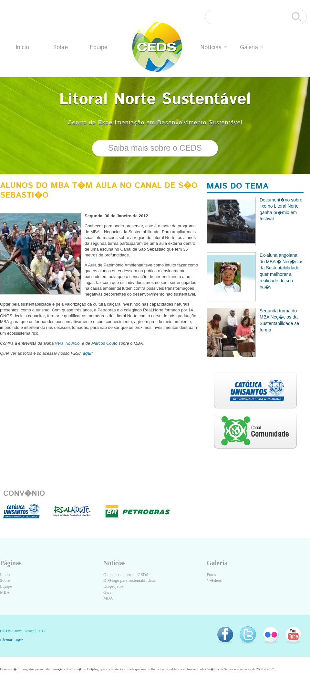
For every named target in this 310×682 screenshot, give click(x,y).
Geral (108, 592)
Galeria (251, 47)
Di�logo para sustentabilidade (129, 580)
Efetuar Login (12, 639)
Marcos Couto (104, 343)
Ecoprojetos (113, 586)
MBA (5, 592)
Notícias (214, 47)
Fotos (211, 574)
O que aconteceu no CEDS (125, 574)
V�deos (214, 580)
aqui (87, 353)
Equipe (98, 47)
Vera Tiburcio (66, 343)
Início (22, 47)
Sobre (60, 47)
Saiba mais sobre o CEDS (155, 147)
